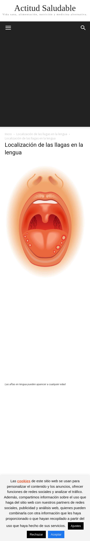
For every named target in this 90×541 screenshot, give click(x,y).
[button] (8, 27)
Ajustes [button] (76, 526)
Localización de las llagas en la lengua (41, 134)
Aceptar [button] (56, 534)
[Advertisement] (45, 82)
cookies (23, 481)
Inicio (8, 134)
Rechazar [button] (36, 534)
